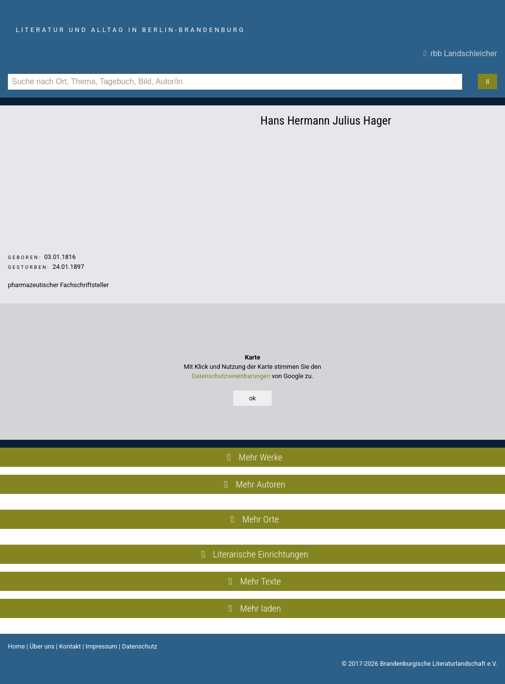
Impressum (101, 646)
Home (16, 646)
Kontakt (70, 646)
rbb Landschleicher (460, 53)
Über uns (42, 646)
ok (252, 398)
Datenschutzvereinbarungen (231, 376)
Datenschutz (139, 646)
